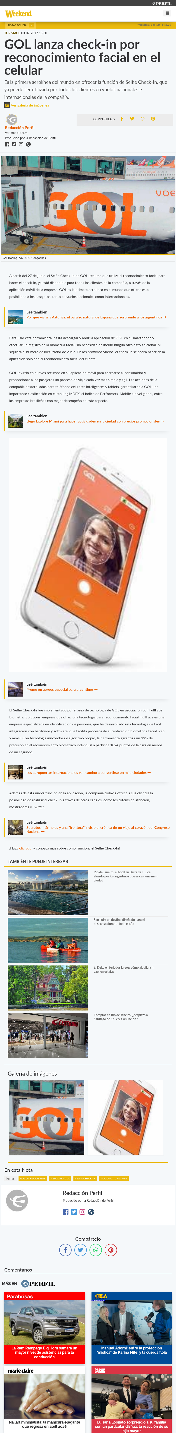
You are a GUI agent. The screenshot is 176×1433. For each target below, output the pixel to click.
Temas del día (21, 25)
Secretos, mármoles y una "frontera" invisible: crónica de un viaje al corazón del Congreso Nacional (98, 829)
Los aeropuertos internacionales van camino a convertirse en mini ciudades (86, 772)
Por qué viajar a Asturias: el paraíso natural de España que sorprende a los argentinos (94, 317)
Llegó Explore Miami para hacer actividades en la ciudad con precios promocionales (93, 421)
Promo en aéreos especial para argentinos (60, 689)
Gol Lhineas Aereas (32, 1178)
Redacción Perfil (19, 127)
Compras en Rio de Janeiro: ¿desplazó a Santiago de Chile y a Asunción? (121, 1017)
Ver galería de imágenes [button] (26, 105)
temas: (10, 1178)
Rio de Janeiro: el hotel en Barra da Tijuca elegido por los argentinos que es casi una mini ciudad (125, 876)
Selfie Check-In (85, 1178)
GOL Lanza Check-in (114, 1178)
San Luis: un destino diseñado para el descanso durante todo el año (119, 922)
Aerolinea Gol (60, 1178)
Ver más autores (16, 133)
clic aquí (25, 848)
